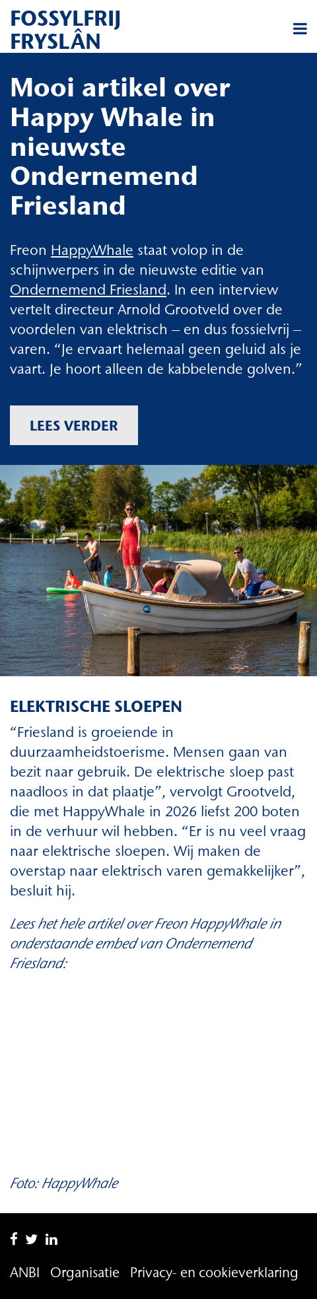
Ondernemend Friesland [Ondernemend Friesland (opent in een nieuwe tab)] (88, 289)
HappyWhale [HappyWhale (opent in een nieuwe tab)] (92, 250)
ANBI (25, 1272)
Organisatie (85, 1272)
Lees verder (74, 425)
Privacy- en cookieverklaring (214, 1272)
